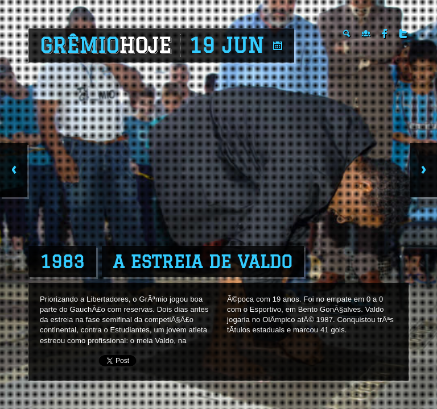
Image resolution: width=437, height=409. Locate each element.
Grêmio (105, 45)
